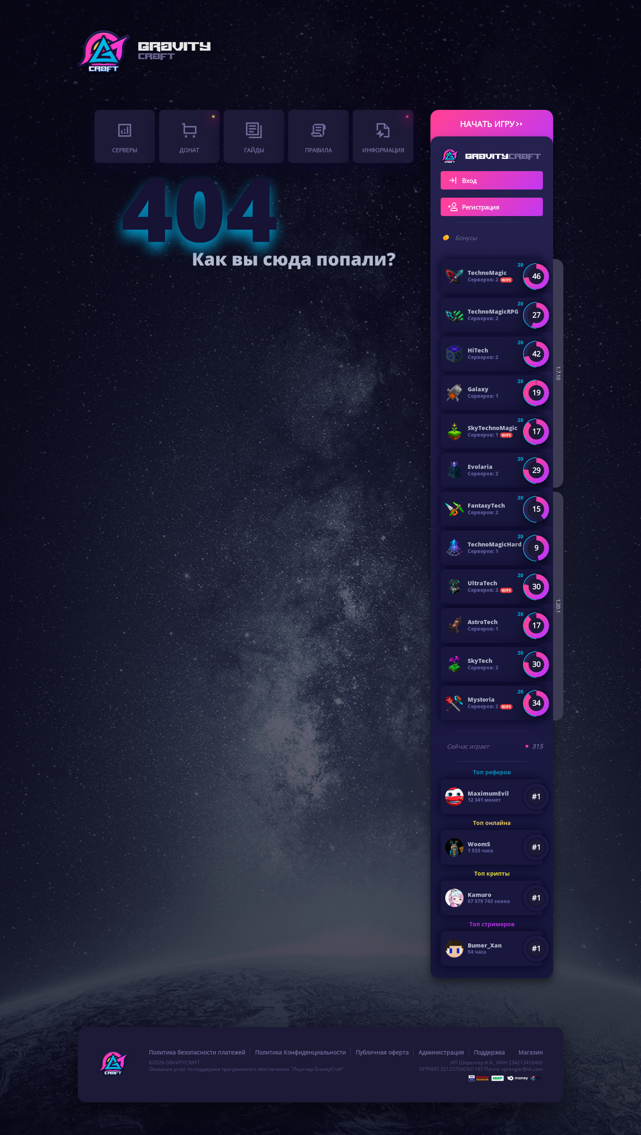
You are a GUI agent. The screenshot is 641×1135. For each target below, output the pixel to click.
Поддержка (489, 1052)
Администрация (441, 1052)
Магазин (530, 1052)
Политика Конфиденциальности (300, 1052)
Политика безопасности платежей (197, 1052)
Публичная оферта (382, 1052)
